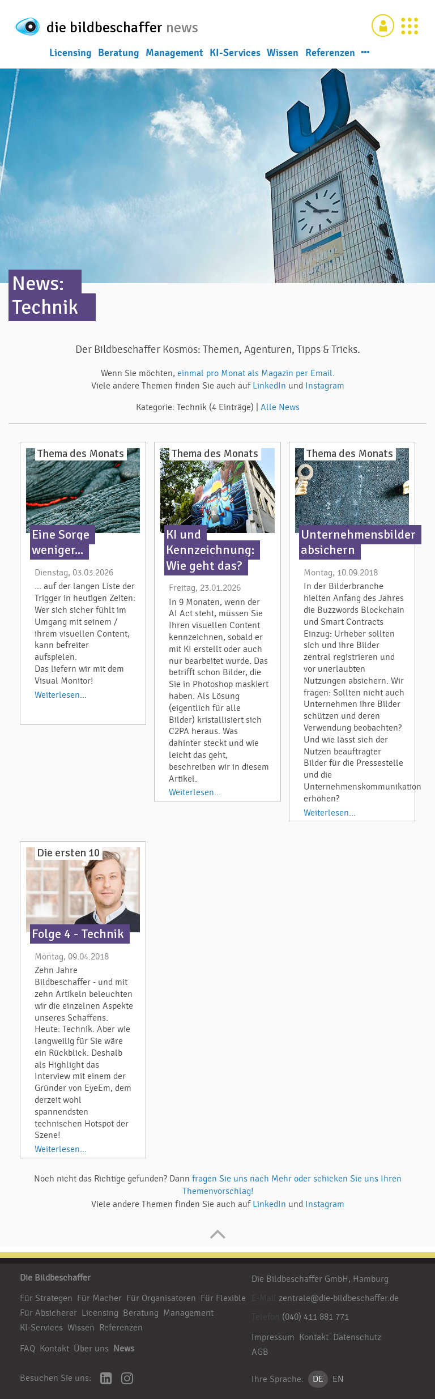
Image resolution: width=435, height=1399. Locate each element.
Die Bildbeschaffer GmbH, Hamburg (320, 1279)
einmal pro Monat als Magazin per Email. (256, 373)
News (123, 1348)
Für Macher (99, 1298)
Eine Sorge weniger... (60, 542)
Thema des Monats (80, 453)
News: (38, 283)
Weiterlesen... (61, 695)
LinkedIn (270, 386)
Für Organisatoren (161, 1298)
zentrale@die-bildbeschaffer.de (339, 1298)
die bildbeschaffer (117, 25)
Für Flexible (223, 1298)
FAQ (27, 1348)
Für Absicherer (48, 1313)
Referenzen (330, 52)
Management (174, 52)
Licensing (70, 52)
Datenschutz (357, 1337)
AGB (259, 1352)
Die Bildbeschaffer (55, 1278)
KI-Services (235, 52)
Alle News (280, 407)
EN (338, 1379)
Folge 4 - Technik (78, 934)
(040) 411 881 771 (315, 1317)
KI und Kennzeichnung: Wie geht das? (210, 550)
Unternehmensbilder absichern (358, 542)
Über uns (91, 1348)
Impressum (273, 1337)
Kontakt (54, 1348)
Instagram (324, 386)
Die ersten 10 (68, 853)
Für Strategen (46, 1298)
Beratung (118, 52)
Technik (45, 307)
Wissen (282, 52)
